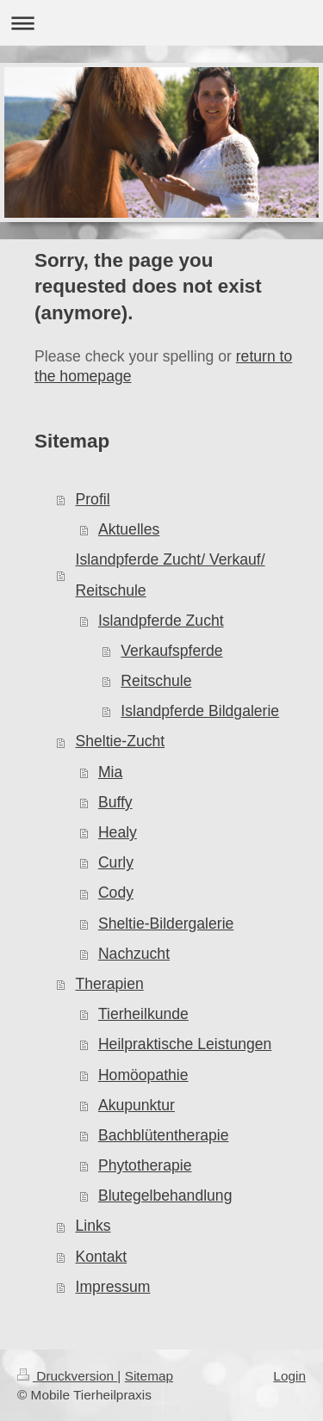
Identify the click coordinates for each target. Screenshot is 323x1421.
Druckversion (67, 1375)
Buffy (115, 802)
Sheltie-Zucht (120, 741)
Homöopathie (143, 1075)
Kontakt (101, 1256)
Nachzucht (134, 953)
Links (93, 1225)
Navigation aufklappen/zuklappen (161, 22)
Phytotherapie (145, 1165)
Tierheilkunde (143, 1014)
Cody (116, 892)
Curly (116, 862)
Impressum (113, 1286)
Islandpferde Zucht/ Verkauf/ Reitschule (170, 574)
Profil (93, 499)
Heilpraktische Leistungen (184, 1044)
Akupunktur (136, 1105)
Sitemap (149, 1375)
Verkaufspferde (171, 650)
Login (289, 1375)
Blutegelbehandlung (165, 1195)
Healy (117, 832)
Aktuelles (128, 529)
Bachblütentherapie (163, 1135)
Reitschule (156, 680)
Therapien (110, 983)
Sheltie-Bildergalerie (165, 923)
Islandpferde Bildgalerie (200, 711)
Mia (110, 772)
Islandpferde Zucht (161, 620)
